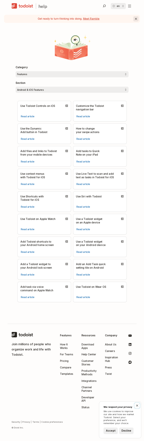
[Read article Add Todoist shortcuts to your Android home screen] (28, 252)
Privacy (26, 422)
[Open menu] (130, 6)
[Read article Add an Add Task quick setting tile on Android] (83, 275)
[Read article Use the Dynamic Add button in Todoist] (28, 139)
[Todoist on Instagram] (130, 354)
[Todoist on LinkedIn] (130, 345)
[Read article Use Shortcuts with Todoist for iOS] (28, 207)
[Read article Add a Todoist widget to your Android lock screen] (28, 275)
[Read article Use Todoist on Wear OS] (83, 297)
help (42, 6)
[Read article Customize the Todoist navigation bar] (83, 116)
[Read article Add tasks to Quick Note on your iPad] (83, 161)
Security (16, 422)
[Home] (22, 6)
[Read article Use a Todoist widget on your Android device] (83, 252)
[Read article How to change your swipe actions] (83, 139)
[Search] (104, 6)
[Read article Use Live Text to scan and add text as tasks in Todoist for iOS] (83, 184)
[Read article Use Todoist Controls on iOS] (28, 116)
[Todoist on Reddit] (130, 363)
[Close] (136, 19)
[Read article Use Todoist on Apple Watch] (28, 229)
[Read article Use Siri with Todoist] (83, 207)
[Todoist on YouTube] (130, 336)
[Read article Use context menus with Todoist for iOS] (28, 184)
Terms (35, 422)
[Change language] (118, 6)
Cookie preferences (52, 422)
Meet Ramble (91, 18)
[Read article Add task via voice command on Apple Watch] (28, 297)
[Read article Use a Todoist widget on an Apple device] (83, 229)
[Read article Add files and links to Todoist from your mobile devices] (28, 161)
